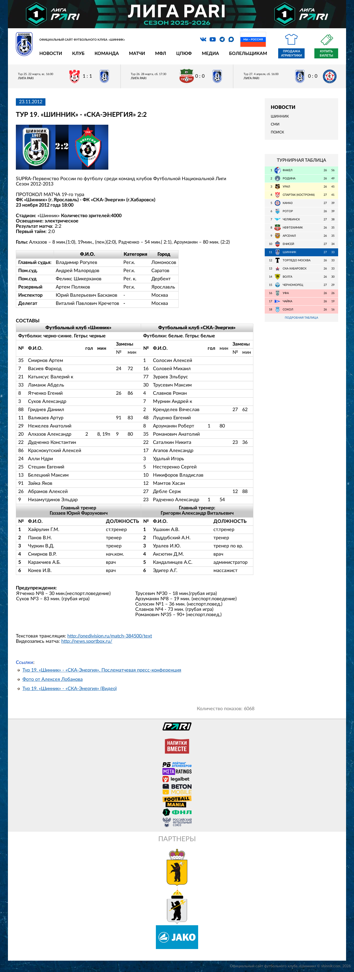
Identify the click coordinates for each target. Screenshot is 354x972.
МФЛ (160, 53)
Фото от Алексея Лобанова (52, 679)
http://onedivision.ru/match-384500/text (109, 636)
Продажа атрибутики (291, 53)
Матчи (137, 53)
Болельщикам (248, 53)
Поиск (277, 132)
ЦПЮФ (184, 53)
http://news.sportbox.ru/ (86, 641)
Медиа (210, 53)
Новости (50, 53)
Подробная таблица (301, 317)
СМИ (275, 124)
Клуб (78, 53)
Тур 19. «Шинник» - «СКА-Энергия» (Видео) (69, 688)
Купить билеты (326, 53)
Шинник (280, 116)
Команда (107, 53)
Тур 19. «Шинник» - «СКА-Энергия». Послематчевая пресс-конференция (101, 670)
